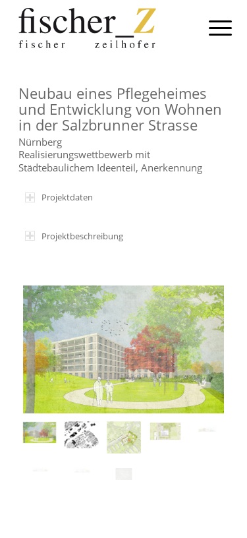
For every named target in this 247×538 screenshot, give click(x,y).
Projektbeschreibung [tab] (74, 236)
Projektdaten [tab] (59, 197)
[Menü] (210, 27)
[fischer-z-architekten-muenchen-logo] (102, 26)
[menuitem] (210, 27)
